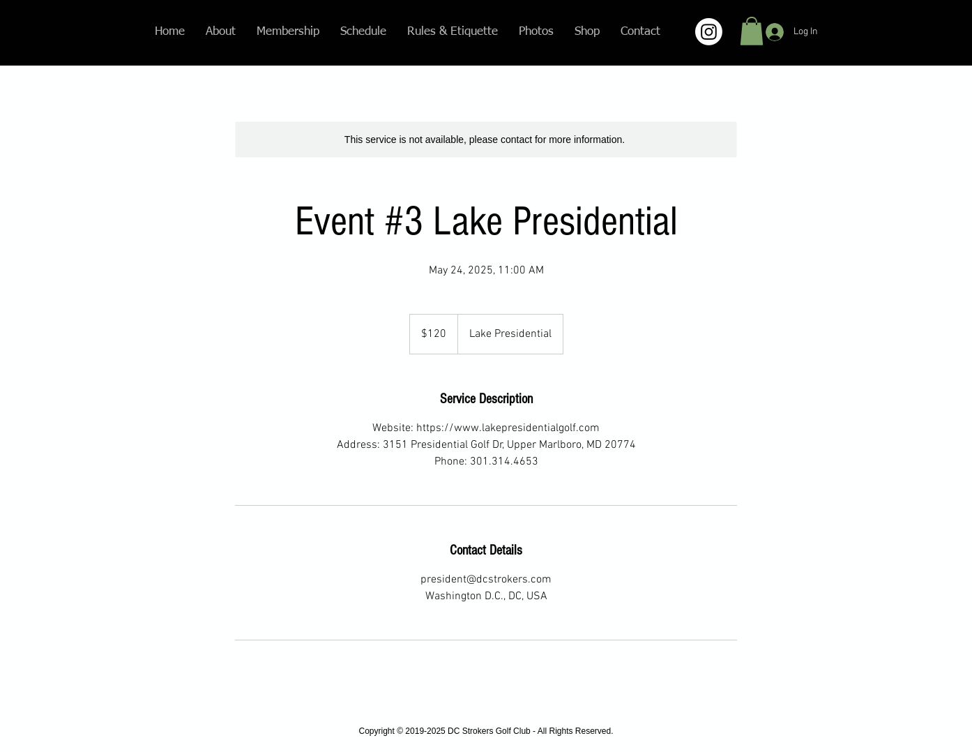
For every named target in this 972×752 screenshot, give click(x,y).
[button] (752, 31)
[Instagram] (708, 31)
